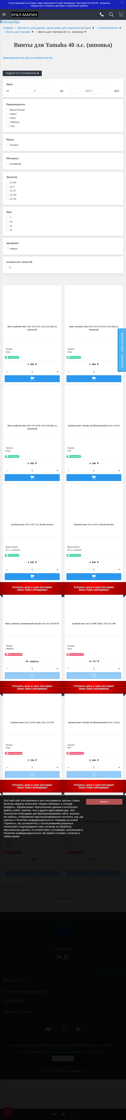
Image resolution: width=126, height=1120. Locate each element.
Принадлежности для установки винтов (27, 57)
